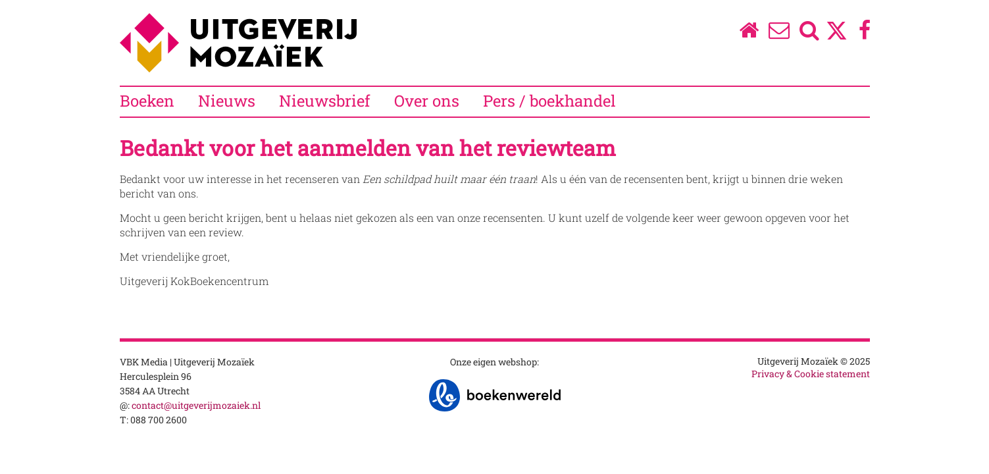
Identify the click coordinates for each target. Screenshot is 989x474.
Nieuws (226, 100)
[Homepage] (748, 33)
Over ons (426, 100)
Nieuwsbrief (324, 100)
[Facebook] (864, 33)
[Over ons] (778, 33)
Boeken (147, 100)
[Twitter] (837, 37)
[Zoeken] (809, 33)
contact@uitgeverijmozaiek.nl (196, 405)
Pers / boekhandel (549, 100)
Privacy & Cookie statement (810, 373)
